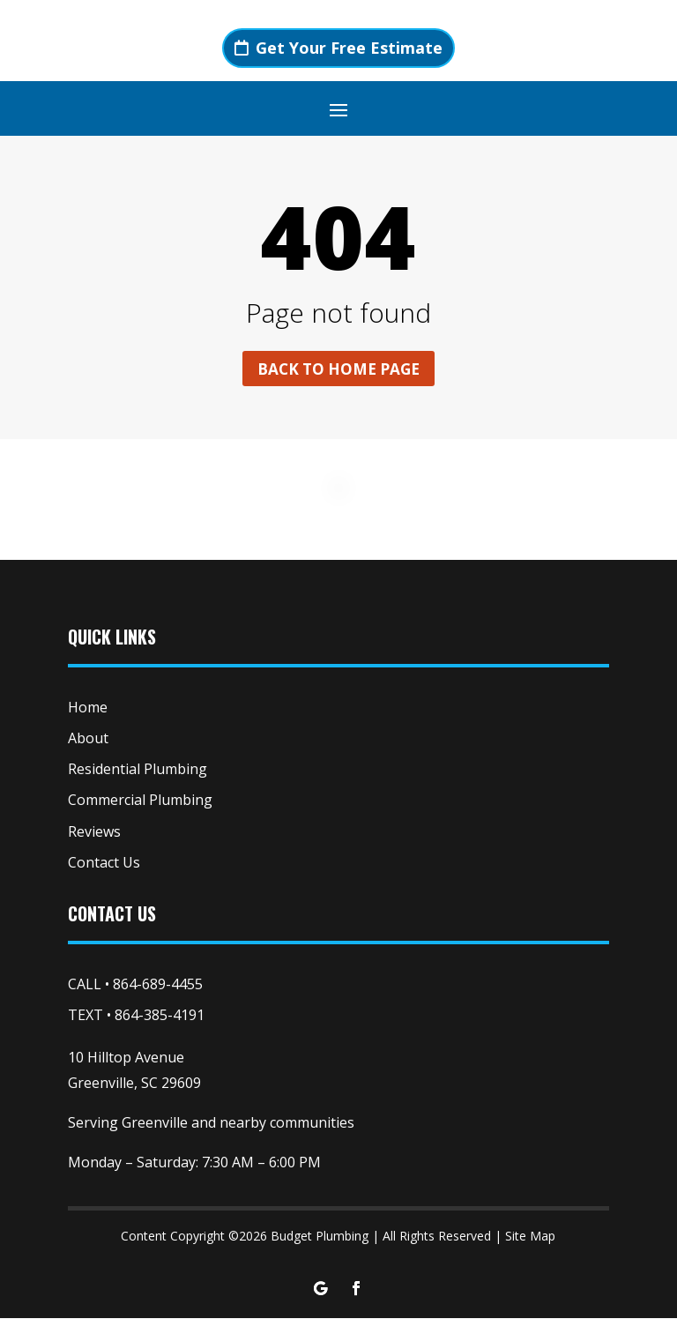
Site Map (530, 1236)
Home (88, 709)
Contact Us (104, 864)
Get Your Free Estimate (349, 47)
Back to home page (338, 369)
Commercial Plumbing (140, 801)
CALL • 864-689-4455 (135, 985)
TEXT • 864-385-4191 (136, 1016)
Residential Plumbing (137, 770)
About (88, 739)
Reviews (94, 833)
